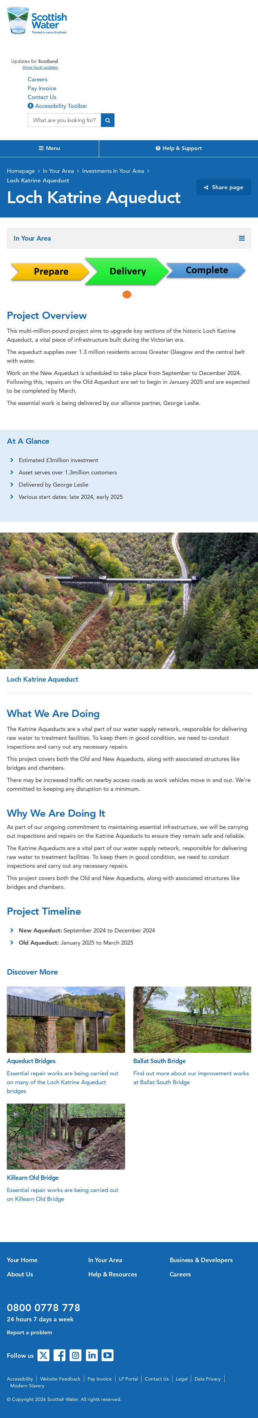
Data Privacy (208, 1379)
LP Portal (128, 1379)
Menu (49, 148)
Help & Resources (112, 1274)
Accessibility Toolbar (57, 105)
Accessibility (20, 1379)
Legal (181, 1379)
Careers (37, 79)
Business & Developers (201, 1260)
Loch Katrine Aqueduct (38, 180)
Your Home (22, 1260)
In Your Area (58, 170)
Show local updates (40, 67)
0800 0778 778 (43, 1307)
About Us (20, 1274)
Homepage (21, 170)
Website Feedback (60, 1379)
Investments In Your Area (113, 170)
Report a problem (29, 1332)
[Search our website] (64, 120)
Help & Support (179, 148)
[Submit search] (108, 120)
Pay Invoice (42, 88)
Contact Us (42, 97)
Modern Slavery (27, 1386)
